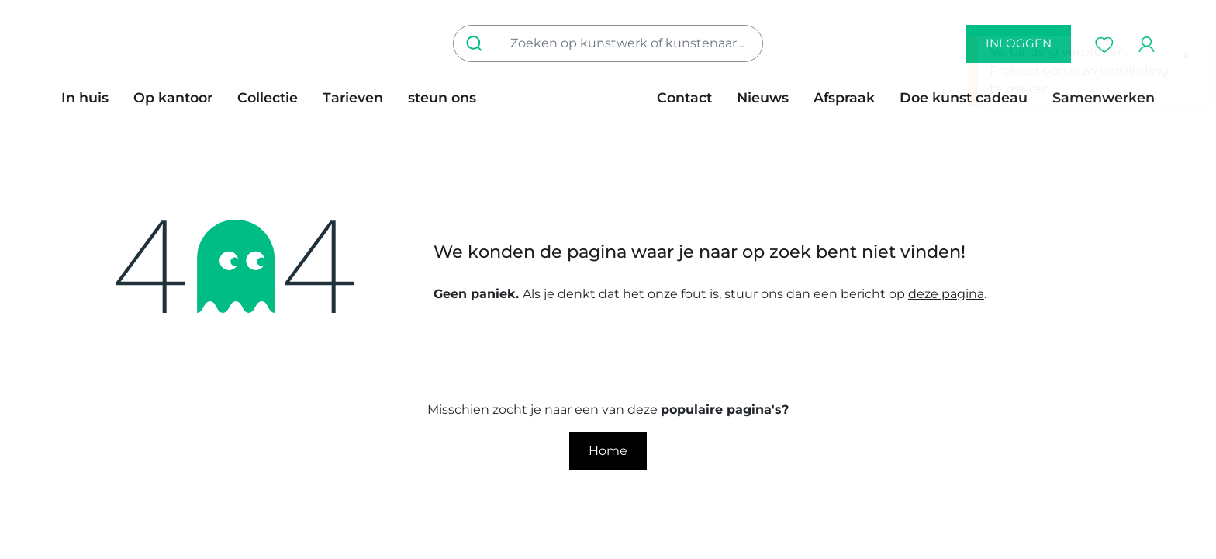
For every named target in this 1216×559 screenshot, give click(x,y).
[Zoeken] (477, 43)
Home (608, 450)
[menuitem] (91, 98)
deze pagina (946, 293)
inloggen (1019, 43)
